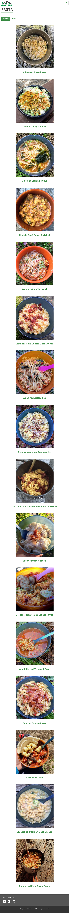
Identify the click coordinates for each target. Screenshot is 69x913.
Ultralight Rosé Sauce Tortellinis (34, 235)
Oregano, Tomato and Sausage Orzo (34, 615)
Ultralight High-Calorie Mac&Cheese (34, 343)
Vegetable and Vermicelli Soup (34, 669)
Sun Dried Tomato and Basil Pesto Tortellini (34, 506)
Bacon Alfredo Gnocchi (34, 560)
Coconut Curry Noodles (34, 126)
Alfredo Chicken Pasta (34, 72)
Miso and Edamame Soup (34, 180)
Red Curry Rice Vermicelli (34, 289)
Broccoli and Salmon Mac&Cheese (34, 832)
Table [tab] (14, 18)
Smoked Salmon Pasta (34, 723)
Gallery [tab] (6, 18)
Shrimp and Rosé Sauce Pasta (34, 886)
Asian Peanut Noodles (34, 398)
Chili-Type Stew (34, 777)
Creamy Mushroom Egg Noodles (34, 452)
